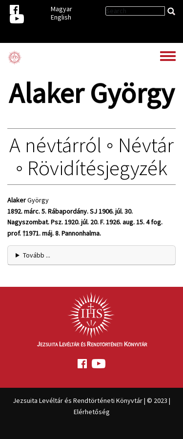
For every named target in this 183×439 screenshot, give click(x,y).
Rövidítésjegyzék (97, 168)
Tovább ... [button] (36, 255)
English (61, 17)
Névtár (146, 145)
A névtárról (55, 145)
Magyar (61, 8)
